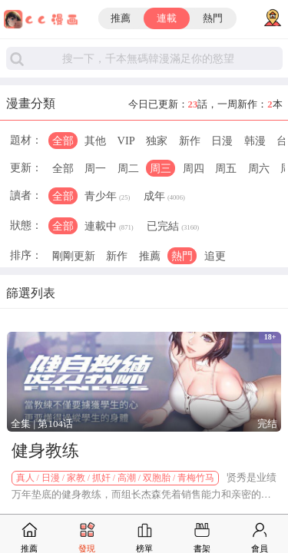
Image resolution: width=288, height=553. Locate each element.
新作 (189, 140)
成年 (164, 197)
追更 (215, 256)
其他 (95, 140)
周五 (226, 168)
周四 (193, 168)
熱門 (213, 18)
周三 (160, 168)
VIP (126, 140)
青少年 (107, 197)
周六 (259, 168)
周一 (95, 168)
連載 (167, 18)
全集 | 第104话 (42, 423)
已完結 (173, 227)
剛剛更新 (73, 256)
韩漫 (255, 140)
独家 (156, 140)
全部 (63, 140)
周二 (128, 168)
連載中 (109, 227)
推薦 (121, 18)
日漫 (222, 140)
